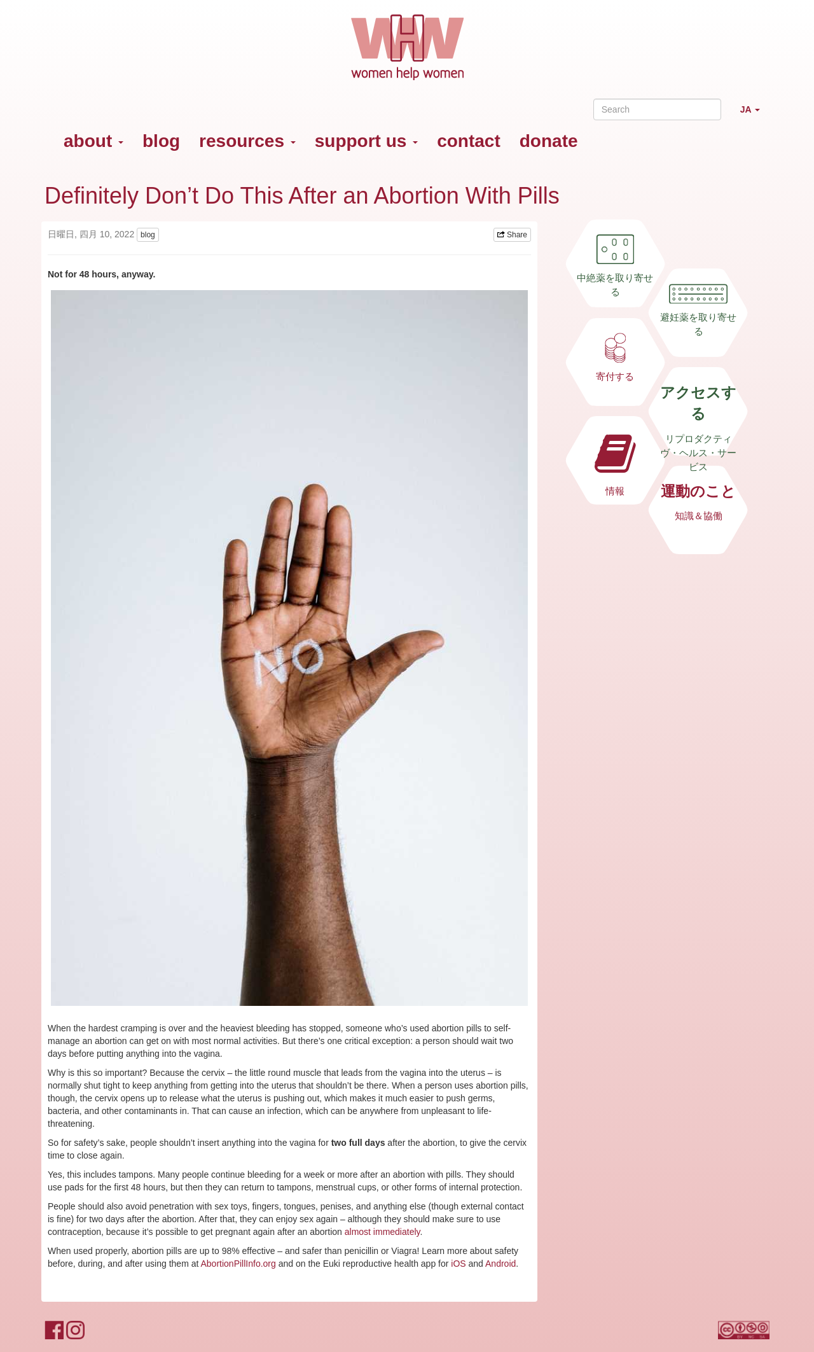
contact (468, 141)
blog (161, 141)
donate (549, 141)
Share (512, 234)
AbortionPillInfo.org (238, 1263)
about (93, 141)
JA (754, 114)
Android (500, 1263)
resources (247, 141)
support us (366, 141)
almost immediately (382, 1232)
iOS (458, 1263)
